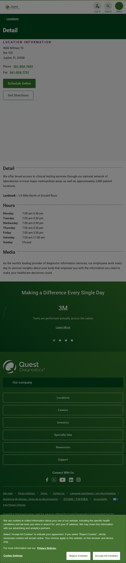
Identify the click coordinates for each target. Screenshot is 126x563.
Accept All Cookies (106, 555)
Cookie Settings (13, 555)
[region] (63, 539)
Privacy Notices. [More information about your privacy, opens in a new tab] (46, 548)
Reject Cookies (78, 555)
